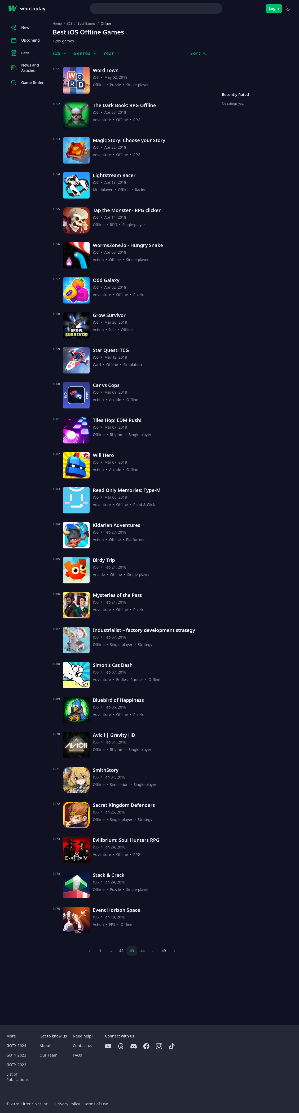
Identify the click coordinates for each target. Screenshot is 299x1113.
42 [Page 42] (121, 950)
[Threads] (121, 1046)
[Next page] (174, 951)
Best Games (86, 23)
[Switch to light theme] (288, 8)
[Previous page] (89, 951)
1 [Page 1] (100, 950)
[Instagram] (159, 1046)
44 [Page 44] (142, 950)
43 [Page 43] (132, 950)
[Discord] (133, 1046)
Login (274, 8)
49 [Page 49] (164, 950)
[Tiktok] (172, 1046)
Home (57, 23)
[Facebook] (146, 1046)
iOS (69, 23)
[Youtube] (108, 1046)
